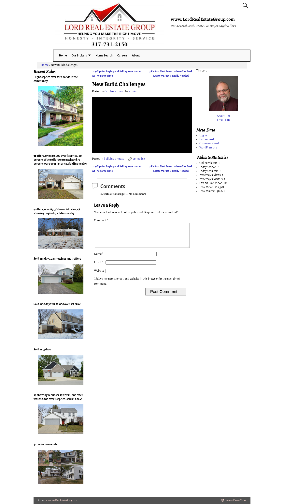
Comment (101, 220)
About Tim (223, 115)
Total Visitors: (208, 191)
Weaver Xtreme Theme (236, 500)
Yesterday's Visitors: (211, 179)
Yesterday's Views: (210, 174)
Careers (122, 55)
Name (99, 258)
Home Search (104, 55)
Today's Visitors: (209, 171)
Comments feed (209, 143)
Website (99, 275)
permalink (139, 158)
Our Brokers (79, 55)
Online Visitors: (209, 162)
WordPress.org (208, 147)
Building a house (114, 158)
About (136, 55)
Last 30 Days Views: (211, 183)
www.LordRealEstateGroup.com (203, 19)
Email (99, 267)
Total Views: (207, 187)
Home (63, 55)
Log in (203, 135)
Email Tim (223, 119)
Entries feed (206, 139)
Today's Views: (208, 167)
